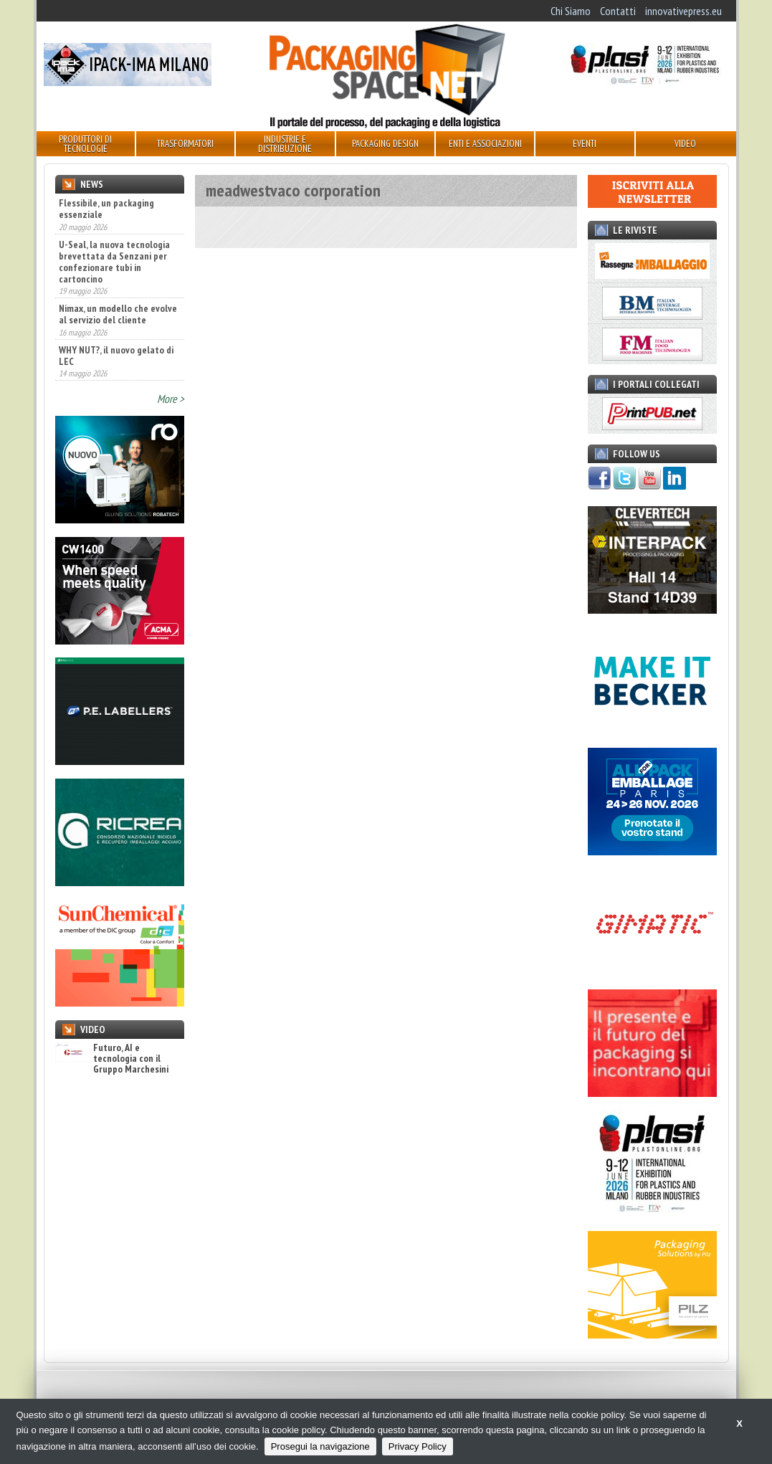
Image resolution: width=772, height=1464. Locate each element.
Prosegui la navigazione (320, 1446)
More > (170, 398)
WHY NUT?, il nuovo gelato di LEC (116, 355)
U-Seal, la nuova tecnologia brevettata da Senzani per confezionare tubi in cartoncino (114, 262)
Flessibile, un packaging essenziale (106, 208)
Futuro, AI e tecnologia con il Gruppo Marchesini (111, 1058)
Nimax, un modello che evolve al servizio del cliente (118, 314)
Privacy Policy (418, 1446)
